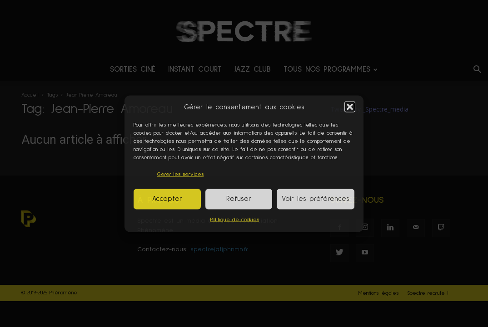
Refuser (238, 198)
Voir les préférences (315, 198)
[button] (349, 107)
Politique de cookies (234, 219)
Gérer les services (180, 174)
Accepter (167, 198)
